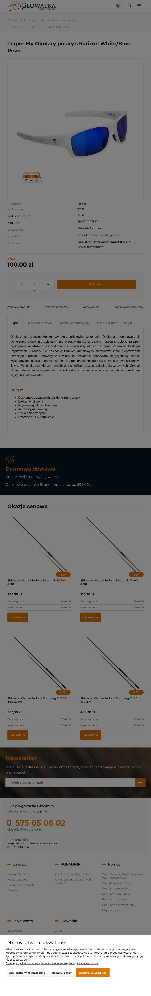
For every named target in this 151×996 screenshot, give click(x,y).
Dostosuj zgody (62, 972)
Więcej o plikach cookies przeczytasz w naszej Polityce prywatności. (52, 963)
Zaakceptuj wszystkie (92, 972)
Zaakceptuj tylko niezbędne (27, 972)
